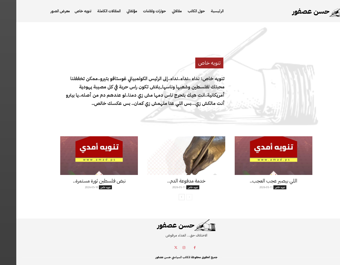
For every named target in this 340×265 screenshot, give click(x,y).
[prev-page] (173, 197)
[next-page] (165, 197)
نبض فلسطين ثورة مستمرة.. (82, 181)
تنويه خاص (193, 63)
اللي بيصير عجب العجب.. (257, 181)
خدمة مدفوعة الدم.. (170, 181)
